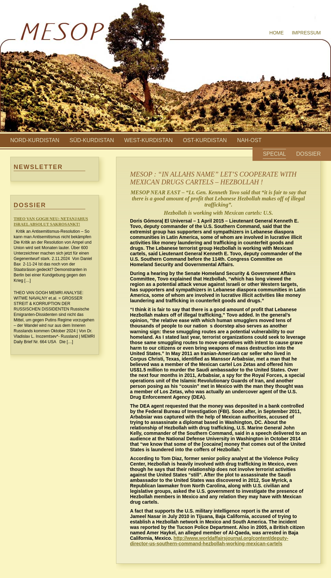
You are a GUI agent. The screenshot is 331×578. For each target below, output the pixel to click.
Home (276, 32)
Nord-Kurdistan (34, 140)
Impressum (306, 32)
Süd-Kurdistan (92, 140)
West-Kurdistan (148, 140)
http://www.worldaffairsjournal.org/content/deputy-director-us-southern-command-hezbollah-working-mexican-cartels (209, 540)
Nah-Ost (249, 140)
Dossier (308, 154)
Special (274, 154)
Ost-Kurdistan (205, 140)
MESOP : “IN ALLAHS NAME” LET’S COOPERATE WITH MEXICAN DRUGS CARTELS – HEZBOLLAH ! (213, 178)
